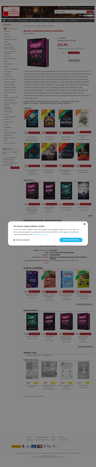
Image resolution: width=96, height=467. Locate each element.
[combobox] (85, 224)
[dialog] (48, 233)
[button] (22, 240)
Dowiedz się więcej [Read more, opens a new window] (40, 234)
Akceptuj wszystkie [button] (71, 240)
